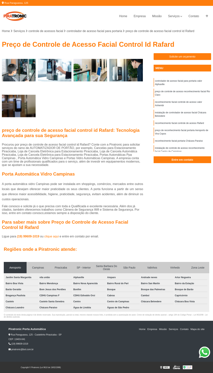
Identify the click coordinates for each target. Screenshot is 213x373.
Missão (157, 16)
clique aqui (51, 236)
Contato (193, 16)
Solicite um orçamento (182, 56)
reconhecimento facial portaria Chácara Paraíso (179, 141)
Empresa (140, 16)
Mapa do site (197, 329)
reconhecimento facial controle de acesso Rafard (179, 123)
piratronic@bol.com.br (21, 349)
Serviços (174, 16)
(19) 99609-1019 (28, 236)
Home (123, 16)
